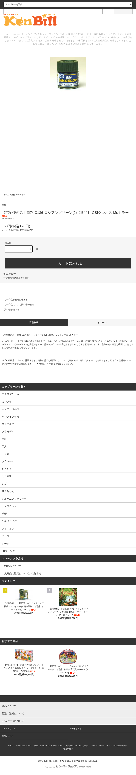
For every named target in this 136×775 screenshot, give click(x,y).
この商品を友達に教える (14, 299)
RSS (65, 749)
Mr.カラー (21, 195)
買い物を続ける (9, 309)
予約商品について (12, 566)
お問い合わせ (7, 736)
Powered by (68, 767)
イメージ (102, 322)
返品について (10, 274)
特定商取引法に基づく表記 (16, 278)
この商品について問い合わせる (17, 304)
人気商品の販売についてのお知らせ (21, 573)
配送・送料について (42, 746)
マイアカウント (8, 728)
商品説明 (34, 322)
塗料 (13, 195)
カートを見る (75, 728)
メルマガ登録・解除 (119, 746)
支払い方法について (24, 746)
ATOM (70, 749)
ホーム (6, 195)
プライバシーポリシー (99, 746)
